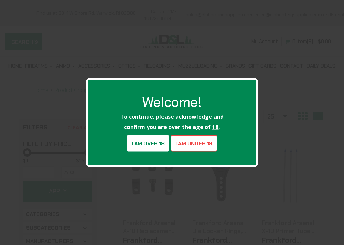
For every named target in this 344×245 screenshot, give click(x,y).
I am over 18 (148, 143)
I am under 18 (193, 143)
